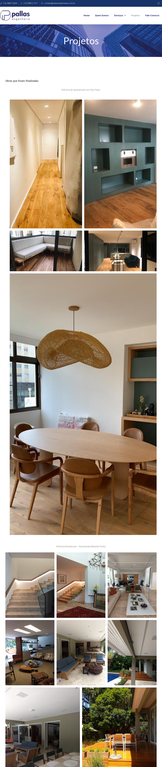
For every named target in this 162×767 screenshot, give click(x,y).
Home (87, 15)
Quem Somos (102, 15)
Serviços (120, 15)
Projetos (135, 15)
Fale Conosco (152, 15)
